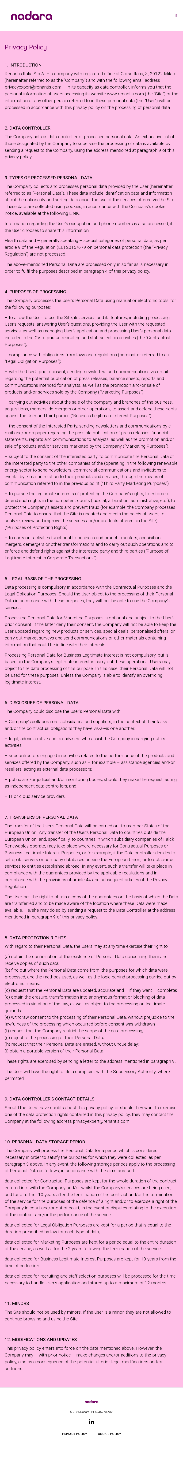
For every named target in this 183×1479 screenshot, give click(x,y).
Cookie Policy (109, 1434)
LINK (74, 213)
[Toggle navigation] (176, 16)
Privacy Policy (74, 1434)
